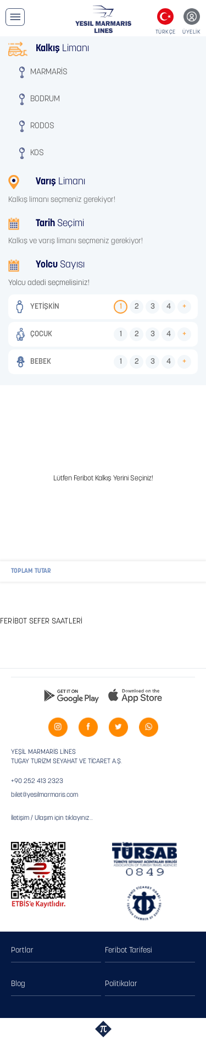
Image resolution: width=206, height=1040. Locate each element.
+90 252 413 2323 (37, 781)
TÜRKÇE (165, 32)
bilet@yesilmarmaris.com (44, 795)
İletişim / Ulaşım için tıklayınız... (52, 818)
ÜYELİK (191, 32)
